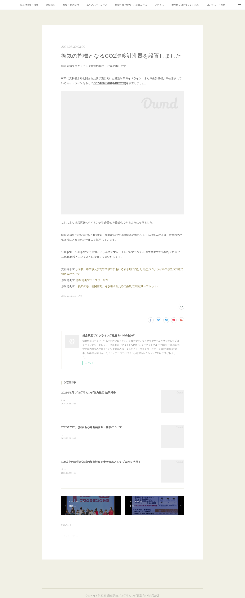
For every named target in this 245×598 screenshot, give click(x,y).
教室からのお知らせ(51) (71, 296)
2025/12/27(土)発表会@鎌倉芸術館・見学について (91, 427)
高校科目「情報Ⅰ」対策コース (131, 4)
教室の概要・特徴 (29, 4)
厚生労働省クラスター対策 (92, 280)
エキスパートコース (97, 4)
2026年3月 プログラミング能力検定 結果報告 (88, 392)
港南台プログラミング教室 (185, 4)
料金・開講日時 (71, 4)
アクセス (159, 4)
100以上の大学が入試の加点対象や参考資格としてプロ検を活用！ (101, 461)
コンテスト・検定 (216, 4)
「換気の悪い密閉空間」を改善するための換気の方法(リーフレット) (116, 286)
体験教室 (50, 4)
